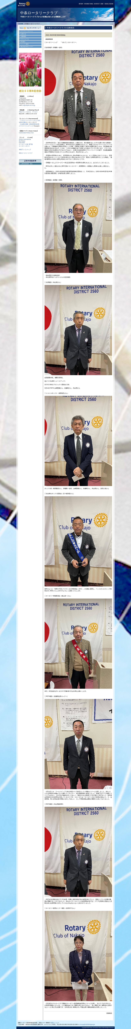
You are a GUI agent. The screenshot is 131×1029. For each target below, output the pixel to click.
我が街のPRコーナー (27, 46)
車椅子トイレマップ (25, 149)
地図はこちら (54, 1022)
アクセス (35, 112)
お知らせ (23, 34)
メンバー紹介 (25, 44)
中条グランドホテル (25, 112)
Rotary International (25, 139)
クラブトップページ (27, 31)
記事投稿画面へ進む (27, 164)
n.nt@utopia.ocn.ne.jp (28, 105)
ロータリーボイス (24, 146)
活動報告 (23, 36)
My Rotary (22, 141)
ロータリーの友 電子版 (26, 144)
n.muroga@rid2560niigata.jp (86, 1024)
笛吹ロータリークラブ (25, 153)
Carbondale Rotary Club (26, 133)
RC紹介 (23, 41)
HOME (21, 23)
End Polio (22, 142)
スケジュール (25, 39)
